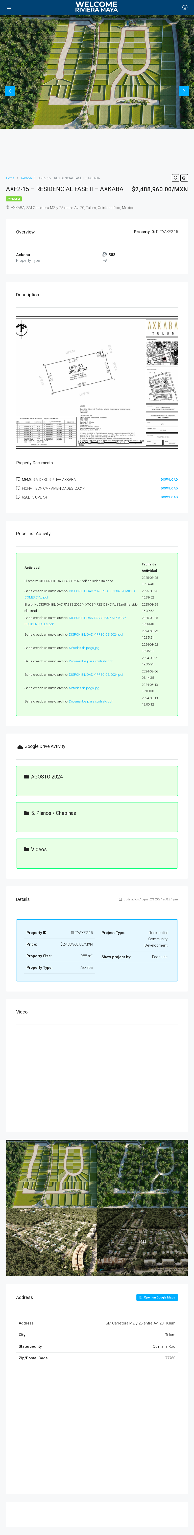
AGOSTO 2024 (43, 777)
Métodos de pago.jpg (84, 648)
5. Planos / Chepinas (50, 813)
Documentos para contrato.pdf (91, 661)
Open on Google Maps (157, 1297)
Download (169, 479)
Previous (10, 91)
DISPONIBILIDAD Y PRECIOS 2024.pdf (96, 634)
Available (14, 198)
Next (184, 91)
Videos (35, 849)
